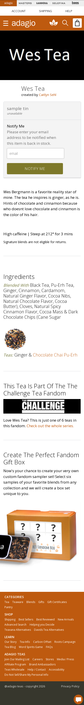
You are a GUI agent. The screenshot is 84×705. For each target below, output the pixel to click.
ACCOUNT (19, 11)
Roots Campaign (64, 641)
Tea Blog (10, 647)
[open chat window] (78, 699)
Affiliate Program (15, 664)
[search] (65, 23)
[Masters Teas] (25, 3)
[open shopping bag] (77, 23)
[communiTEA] (53, 23)
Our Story (10, 641)
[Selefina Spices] (58, 3)
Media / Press (65, 659)
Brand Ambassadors (42, 664)
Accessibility (56, 669)
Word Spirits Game (31, 647)
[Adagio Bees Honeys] (75, 3)
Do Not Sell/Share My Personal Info (26, 674)
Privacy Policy (70, 686)
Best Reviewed (45, 619)
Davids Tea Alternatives (49, 629)
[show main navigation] (5, 23)
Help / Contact (37, 669)
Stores (50, 659)
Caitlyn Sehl (47, 94)
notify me (35, 168)
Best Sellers (26, 619)
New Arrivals (66, 619)
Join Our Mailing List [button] (16, 659)
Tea (6, 602)
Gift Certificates (57, 602)
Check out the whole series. (50, 425)
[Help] (69, 11)
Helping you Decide (42, 624)
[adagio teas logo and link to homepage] (23, 23)
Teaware (17, 602)
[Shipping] (45, 11)
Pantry (8, 607)
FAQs (49, 647)
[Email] (35, 153)
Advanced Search (15, 624)
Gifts (41, 602)
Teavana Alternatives (17, 629)
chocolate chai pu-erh (55, 355)
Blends (30, 602)
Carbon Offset (42, 641)
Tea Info (25, 641)
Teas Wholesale (14, 669)
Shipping (9, 619)
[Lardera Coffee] (42, 3)
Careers (37, 659)
